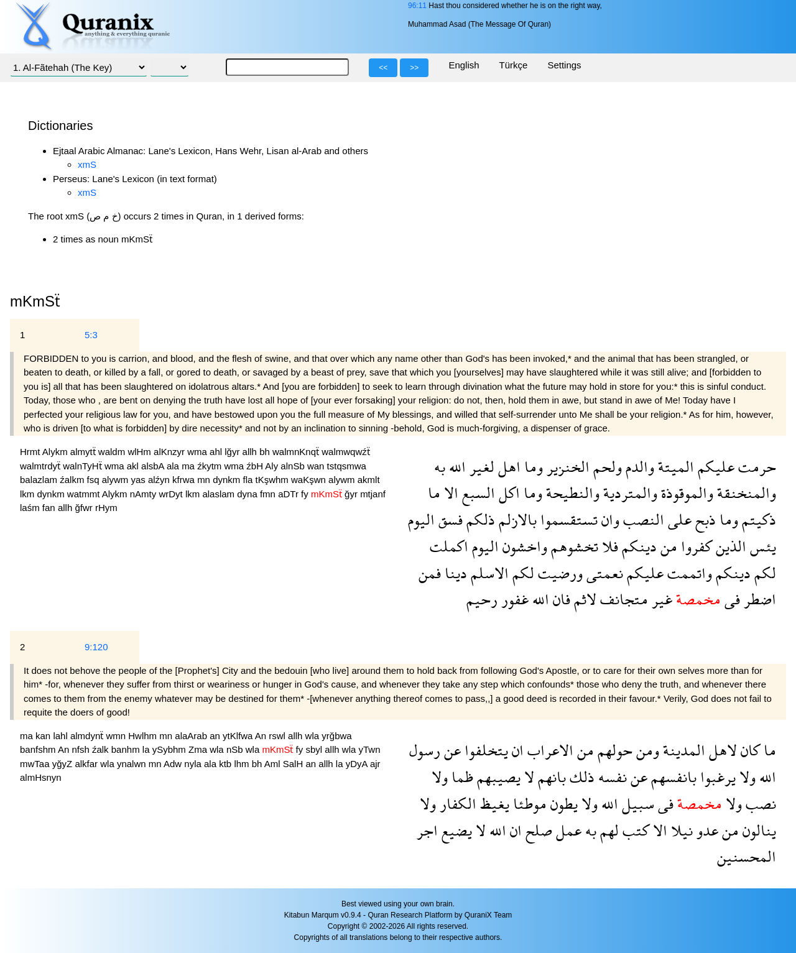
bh (265, 451)
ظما (460, 776)
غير (660, 599)
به (439, 466)
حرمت (755, 466)
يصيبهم (497, 776)
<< (383, 67)
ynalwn (133, 763)
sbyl (315, 749)
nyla (194, 763)
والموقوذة (685, 492)
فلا (608, 546)
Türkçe (513, 65)
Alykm (56, 451)
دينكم (637, 546)
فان (559, 599)
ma (189, 466)
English (463, 65)
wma (198, 451)
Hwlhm (143, 735)
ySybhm (170, 749)
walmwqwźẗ (346, 451)
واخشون (523, 546)
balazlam (40, 479)
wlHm (140, 451)
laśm (31, 507)
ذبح (704, 519)
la (147, 749)
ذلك (580, 776)
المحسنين (746, 856)
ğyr (352, 494)
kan (44, 735)
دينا (454, 573)
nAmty (144, 494)
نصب (759, 803)
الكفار (456, 803)
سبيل (636, 803)
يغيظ (492, 803)
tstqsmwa (346, 466)
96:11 (417, 5)
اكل (507, 492)
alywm (116, 479)
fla (249, 479)
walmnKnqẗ (297, 451)
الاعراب (548, 750)
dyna (248, 494)
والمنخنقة (744, 492)
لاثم (583, 599)
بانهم (550, 776)
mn (205, 479)
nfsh (82, 749)
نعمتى (603, 573)
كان (748, 750)
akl (134, 466)
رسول (424, 750)
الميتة (674, 466)
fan (50, 507)
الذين (729, 546)
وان (608, 519)
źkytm (210, 466)
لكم (763, 573)
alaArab (192, 735)
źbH (255, 466)
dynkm (228, 479)
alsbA (154, 466)
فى (730, 599)
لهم (607, 830)
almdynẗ (88, 735)
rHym (106, 507)
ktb (226, 763)
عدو (705, 830)
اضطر (758, 599)
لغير (480, 466)
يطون (562, 803)
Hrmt (31, 451)
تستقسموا (567, 519)
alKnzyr (170, 451)
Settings (564, 65)
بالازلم (516, 519)
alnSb (293, 466)
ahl (217, 451)
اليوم (421, 519)
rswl (278, 735)
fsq (94, 479)
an (216, 735)
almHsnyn (41, 777)
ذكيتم (757, 519)
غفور (513, 599)
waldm (113, 451)
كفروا (694, 546)
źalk (101, 749)
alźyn (160, 479)
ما (434, 492)
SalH (294, 763)
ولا (746, 776)
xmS (87, 164)
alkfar (87, 763)
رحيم (481, 599)
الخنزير (566, 466)
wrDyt (172, 494)
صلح (537, 830)
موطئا (528, 803)
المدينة (682, 750)
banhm (126, 749)
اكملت (449, 546)
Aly (272, 466)
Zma (199, 749)
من (667, 546)
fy (306, 494)
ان (516, 750)
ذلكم (479, 519)
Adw (174, 763)
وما (532, 466)
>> (414, 67)
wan (317, 466)
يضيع (455, 830)
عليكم (714, 466)
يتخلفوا (484, 750)
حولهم (613, 750)
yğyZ (63, 763)
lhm (242, 763)
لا (527, 776)
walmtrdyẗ (41, 466)
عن (450, 750)
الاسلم (488, 573)
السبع (476, 492)
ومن (645, 750)
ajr (375, 763)
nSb (236, 749)
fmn (269, 494)
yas (139, 479)
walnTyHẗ (83, 466)
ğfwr (85, 507)
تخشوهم (572, 546)
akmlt (369, 479)
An (262, 735)
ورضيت (558, 573)
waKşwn (309, 479)
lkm (28, 494)
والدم (638, 466)
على (678, 519)
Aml (273, 763)
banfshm (39, 749)
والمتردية (628, 492)
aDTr (289, 494)
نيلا (680, 830)
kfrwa (184, 479)
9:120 (96, 647)
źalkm (73, 479)
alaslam (219, 494)
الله (455, 466)
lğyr (233, 451)
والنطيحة (570, 492)
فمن (430, 573)
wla (313, 735)
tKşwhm (274, 479)
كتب (634, 830)
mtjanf (373, 494)
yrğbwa (336, 735)
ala (174, 466)
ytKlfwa (239, 735)
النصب (641, 519)
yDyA (358, 763)
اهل (507, 466)
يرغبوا (716, 776)
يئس (761, 546)
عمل (566, 830)
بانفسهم (671, 776)
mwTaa (36, 763)
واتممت (688, 573)
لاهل (721, 750)
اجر (427, 830)
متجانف (622, 599)
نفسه (611, 776)
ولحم (606, 466)
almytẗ (84, 451)
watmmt (84, 494)
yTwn (370, 749)
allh (251, 451)
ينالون (757, 830)
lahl (61, 735)
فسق (449, 519)
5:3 (91, 334)
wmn (117, 735)
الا (449, 492)
